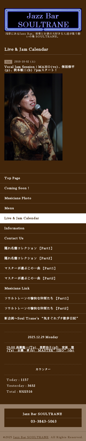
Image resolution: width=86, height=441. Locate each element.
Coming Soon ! (16, 188)
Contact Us (14, 238)
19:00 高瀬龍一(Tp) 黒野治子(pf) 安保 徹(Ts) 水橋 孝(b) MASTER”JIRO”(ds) (40, 349)
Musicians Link (17, 288)
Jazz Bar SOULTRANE (31, 437)
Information (14, 228)
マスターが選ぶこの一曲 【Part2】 (30, 278)
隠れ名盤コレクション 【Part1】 (29, 248)
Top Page (12, 178)
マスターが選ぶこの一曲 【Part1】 (30, 268)
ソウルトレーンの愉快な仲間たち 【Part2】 (37, 308)
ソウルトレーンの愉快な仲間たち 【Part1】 (37, 298)
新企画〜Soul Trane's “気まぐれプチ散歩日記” (41, 318)
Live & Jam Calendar (21, 218)
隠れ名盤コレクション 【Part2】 (29, 258)
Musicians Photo (17, 198)
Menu (9, 208)
